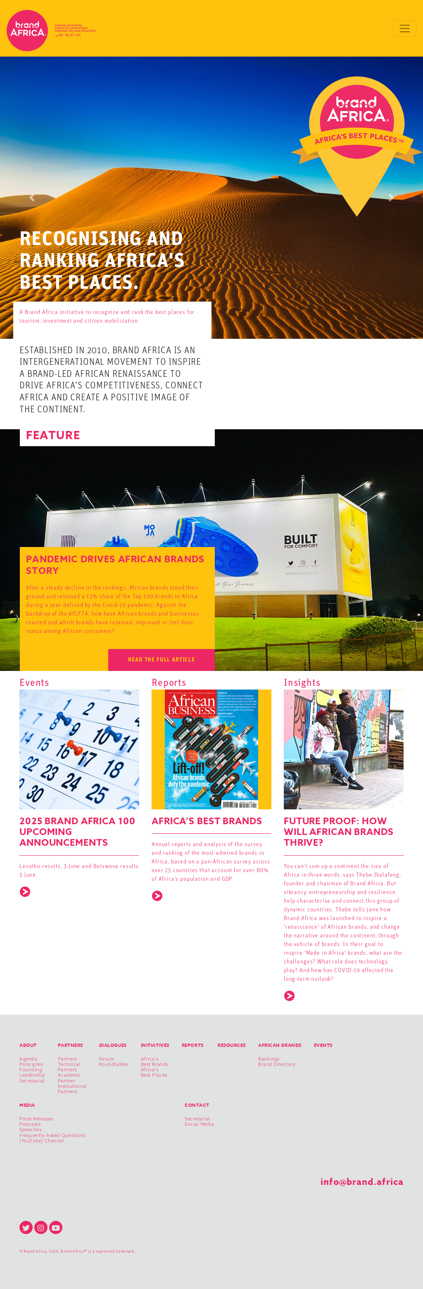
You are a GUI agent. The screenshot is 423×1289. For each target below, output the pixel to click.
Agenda (28, 1059)
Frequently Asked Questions (52, 1135)
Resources (232, 1045)
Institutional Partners (72, 1089)
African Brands (280, 1045)
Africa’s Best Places (154, 1072)
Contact (197, 1105)
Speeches (30, 1129)
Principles (31, 1064)
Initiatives (155, 1045)
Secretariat (32, 1081)
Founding (30, 1070)
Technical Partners (69, 1067)
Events (323, 1045)
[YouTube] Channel (41, 1141)
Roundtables (113, 1064)
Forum (106, 1059)
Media (27, 1105)
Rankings (268, 1059)
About (28, 1045)
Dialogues (113, 1045)
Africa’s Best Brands (155, 1061)
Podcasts (29, 1124)
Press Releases (36, 1119)
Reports (193, 1045)
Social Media (199, 1124)
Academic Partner (69, 1078)
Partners (70, 1045)
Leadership (32, 1075)
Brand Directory (276, 1064)
